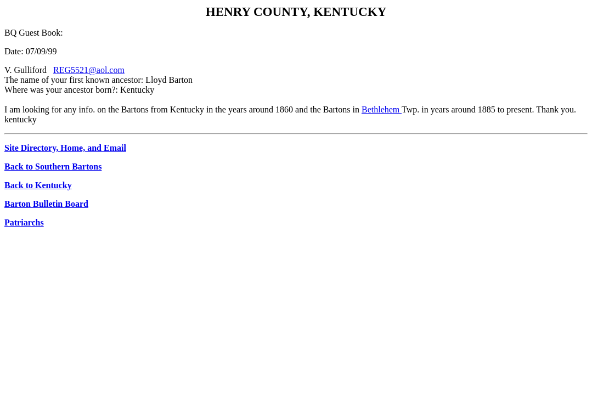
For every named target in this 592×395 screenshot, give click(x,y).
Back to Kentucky (38, 185)
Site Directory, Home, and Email (65, 148)
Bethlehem (382, 109)
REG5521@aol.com (89, 70)
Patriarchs (24, 222)
